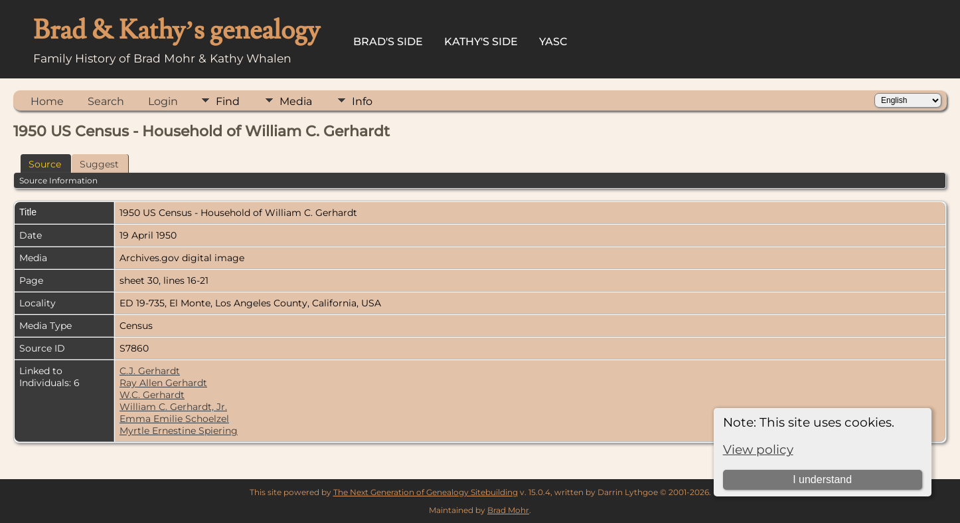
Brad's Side (388, 41)
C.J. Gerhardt (150, 371)
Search (106, 101)
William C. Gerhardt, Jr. (173, 407)
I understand (822, 479)
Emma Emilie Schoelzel (174, 419)
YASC (553, 41)
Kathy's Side (481, 41)
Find (228, 101)
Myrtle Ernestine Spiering (179, 431)
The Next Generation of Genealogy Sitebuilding (425, 492)
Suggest (99, 164)
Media (296, 101)
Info (362, 101)
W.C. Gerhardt (152, 395)
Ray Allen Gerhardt (163, 383)
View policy (758, 449)
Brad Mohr (508, 510)
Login (163, 101)
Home (47, 101)
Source (45, 164)
